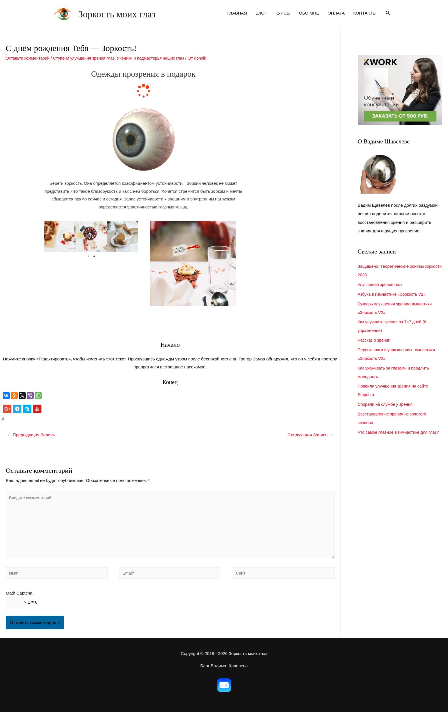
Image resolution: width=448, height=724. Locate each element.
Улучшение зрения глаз (381, 291)
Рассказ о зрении (375, 347)
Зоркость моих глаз (143, 16)
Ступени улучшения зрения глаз (87, 65)
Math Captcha (19, 604)
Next (130, 244)
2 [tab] (94, 264)
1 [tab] (88, 264)
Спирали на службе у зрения (386, 411)
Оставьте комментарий (29, 65)
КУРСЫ (282, 16)
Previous (53, 244)
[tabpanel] (60, 243)
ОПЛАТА (336, 16)
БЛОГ (261, 16)
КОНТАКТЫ (365, 16)
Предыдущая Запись (32, 442)
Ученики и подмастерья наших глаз (157, 65)
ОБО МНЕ (309, 16)
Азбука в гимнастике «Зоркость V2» (393, 301)
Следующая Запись (309, 442)
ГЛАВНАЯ (237, 16)
